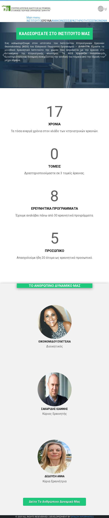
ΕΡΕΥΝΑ (47, 20)
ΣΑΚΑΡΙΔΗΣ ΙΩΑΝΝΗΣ (54, 408)
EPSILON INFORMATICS (82, 516)
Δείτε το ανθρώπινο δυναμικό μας (54, 501)
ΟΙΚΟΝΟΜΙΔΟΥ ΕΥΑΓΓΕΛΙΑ (54, 341)
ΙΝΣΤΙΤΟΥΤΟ (34, 20)
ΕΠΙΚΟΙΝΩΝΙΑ (99, 20)
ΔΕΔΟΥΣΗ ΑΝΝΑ (54, 476)
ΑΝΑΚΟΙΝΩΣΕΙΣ (61, 20)
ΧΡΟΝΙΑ (54, 124)
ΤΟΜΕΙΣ (54, 166)
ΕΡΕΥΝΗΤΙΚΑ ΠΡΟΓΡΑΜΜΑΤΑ (54, 208)
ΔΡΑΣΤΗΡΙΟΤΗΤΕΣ (81, 20)
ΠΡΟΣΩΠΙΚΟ (54, 251)
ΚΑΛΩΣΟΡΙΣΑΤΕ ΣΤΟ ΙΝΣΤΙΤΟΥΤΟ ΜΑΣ (54, 33)
